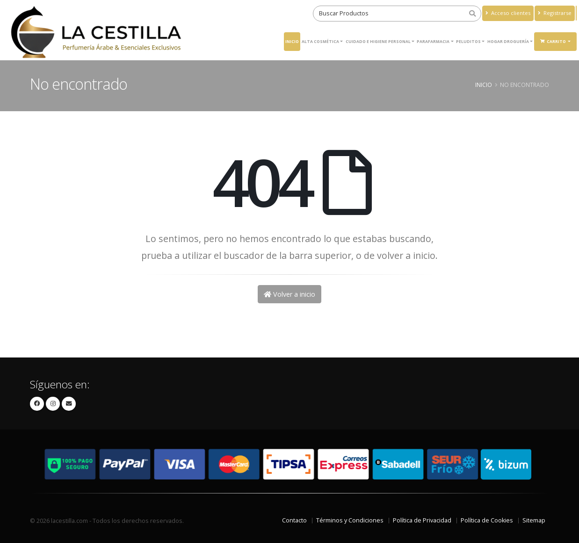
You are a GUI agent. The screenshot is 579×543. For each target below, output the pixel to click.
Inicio (292, 41)
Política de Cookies (487, 520)
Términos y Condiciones (350, 520)
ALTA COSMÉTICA (320, 41)
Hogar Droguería (508, 41)
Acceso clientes (507, 12)
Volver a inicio (289, 294)
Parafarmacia (433, 41)
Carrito (553, 41)
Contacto (294, 520)
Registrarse (555, 12)
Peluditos (468, 41)
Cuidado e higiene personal (378, 41)
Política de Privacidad (422, 520)
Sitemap (533, 520)
